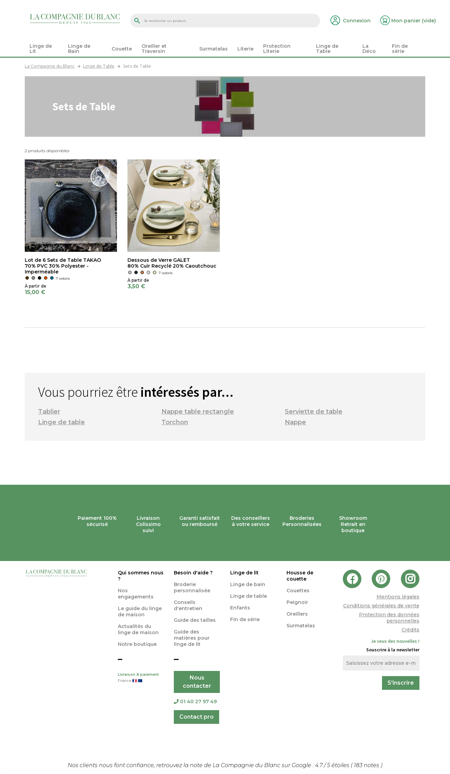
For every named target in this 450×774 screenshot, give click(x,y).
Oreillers (297, 614)
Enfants (240, 608)
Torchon (174, 422)
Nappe (295, 422)
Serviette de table (313, 411)
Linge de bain (247, 584)
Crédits (410, 630)
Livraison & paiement (141, 678)
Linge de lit (244, 573)
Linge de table (61, 422)
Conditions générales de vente (381, 606)
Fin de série (245, 619)
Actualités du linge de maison (138, 629)
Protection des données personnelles (389, 618)
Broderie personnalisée (192, 587)
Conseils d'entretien (188, 605)
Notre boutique (137, 644)
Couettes (298, 590)
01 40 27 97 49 (195, 701)
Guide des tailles (195, 620)
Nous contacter (197, 681)
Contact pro (196, 717)
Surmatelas (300, 625)
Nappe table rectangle (197, 411)
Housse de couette (299, 576)
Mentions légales (397, 597)
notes (367, 765)
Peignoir (297, 602)
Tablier (49, 411)
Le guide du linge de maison (140, 611)
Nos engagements (136, 593)
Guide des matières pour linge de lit (192, 638)
